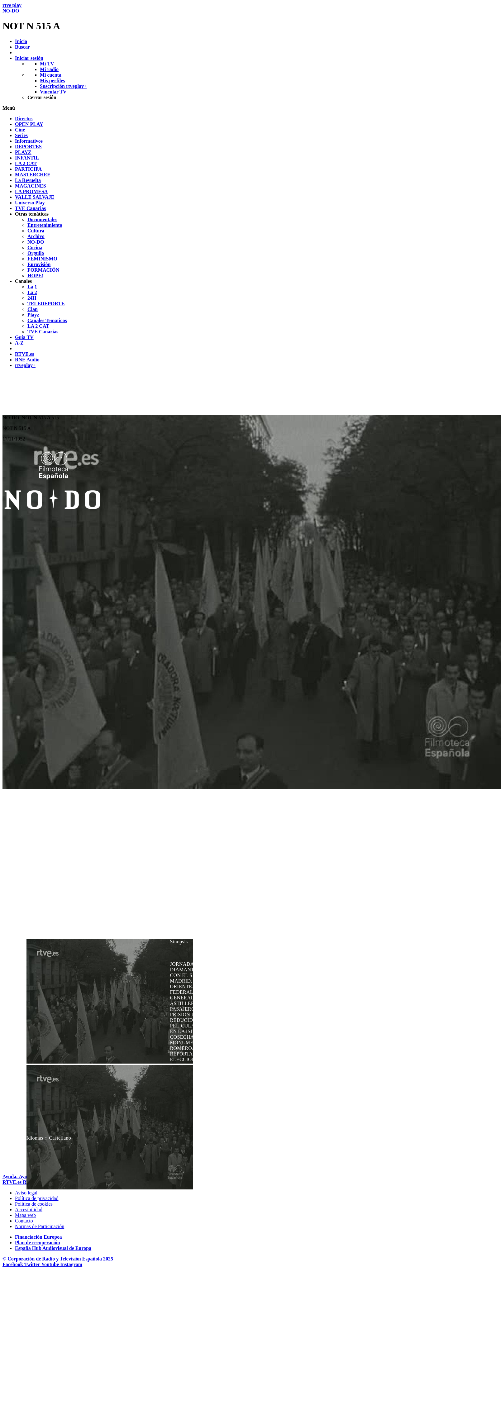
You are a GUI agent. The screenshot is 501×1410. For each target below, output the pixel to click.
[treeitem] (24, 118)
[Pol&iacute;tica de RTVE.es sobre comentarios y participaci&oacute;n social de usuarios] (39, 1226)
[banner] (250, 17)
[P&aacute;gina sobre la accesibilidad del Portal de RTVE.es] (28, 1209)
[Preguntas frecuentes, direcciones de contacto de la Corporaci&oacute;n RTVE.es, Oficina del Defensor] (24, 1220)
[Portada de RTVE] (12, 1182)
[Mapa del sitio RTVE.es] (25, 1215)
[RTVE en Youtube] (50, 1264)
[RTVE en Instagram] (71, 1264)
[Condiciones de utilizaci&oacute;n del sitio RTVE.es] (26, 1192)
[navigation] (250, 242)
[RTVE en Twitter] (32, 1264)
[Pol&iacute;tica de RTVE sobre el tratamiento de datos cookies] (34, 1204)
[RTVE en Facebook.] (13, 1264)
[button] (250, 108)
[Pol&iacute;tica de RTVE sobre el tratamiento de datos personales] (37, 1198)
